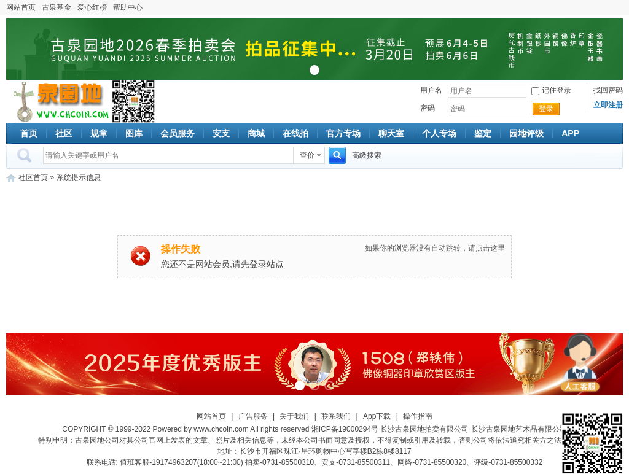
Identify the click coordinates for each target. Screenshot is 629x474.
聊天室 (391, 133)
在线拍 (295, 133)
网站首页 (21, 7)
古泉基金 (56, 7)
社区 (63, 133)
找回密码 (608, 90)
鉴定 (482, 133)
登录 (546, 108)
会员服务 (177, 133)
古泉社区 (59, 101)
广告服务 (253, 416)
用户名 (431, 90)
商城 (256, 133)
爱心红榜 (92, 7)
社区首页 (33, 177)
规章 (98, 133)
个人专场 (439, 133)
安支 (221, 133)
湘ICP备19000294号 (344, 429)
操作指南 (417, 416)
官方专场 (343, 133)
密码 (427, 108)
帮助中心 (128, 7)
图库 (134, 133)
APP (570, 133)
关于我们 (294, 416)
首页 (28, 133)
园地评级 (526, 133)
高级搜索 (366, 155)
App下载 (377, 416)
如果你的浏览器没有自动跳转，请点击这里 (435, 248)
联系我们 (336, 416)
